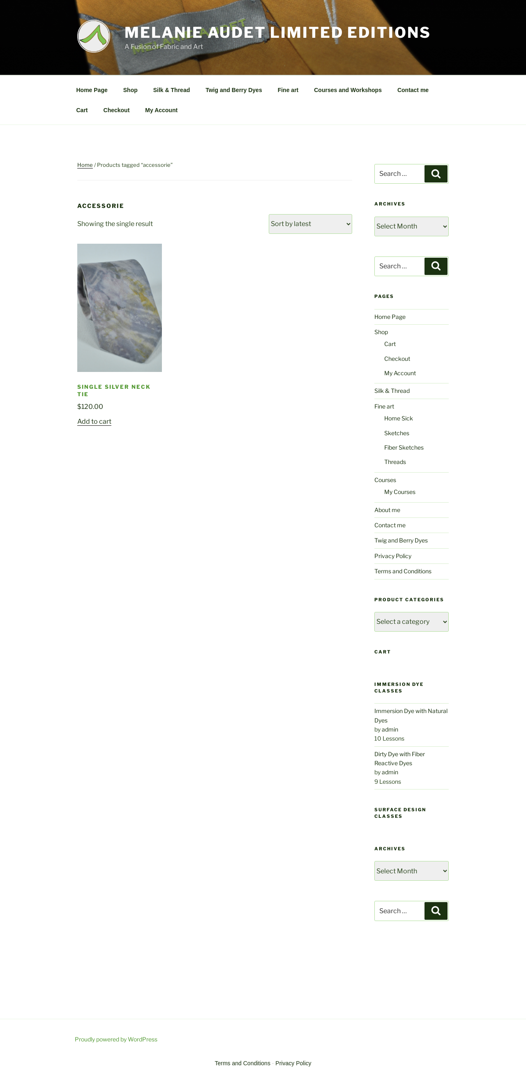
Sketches (396, 432)
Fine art (288, 90)
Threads (395, 461)
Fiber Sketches (404, 447)
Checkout (117, 110)
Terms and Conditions (402, 571)
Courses (385, 479)
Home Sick (398, 418)
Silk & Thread (171, 90)
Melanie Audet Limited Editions (278, 32)
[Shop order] (310, 224)
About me (387, 509)
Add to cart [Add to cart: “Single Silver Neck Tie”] (94, 421)
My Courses (399, 491)
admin (390, 729)
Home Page (92, 90)
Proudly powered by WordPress (116, 1039)
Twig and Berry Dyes (233, 90)
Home (85, 165)
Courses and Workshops (348, 90)
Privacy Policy (392, 555)
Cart (82, 110)
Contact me (413, 90)
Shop (130, 90)
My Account (161, 110)
